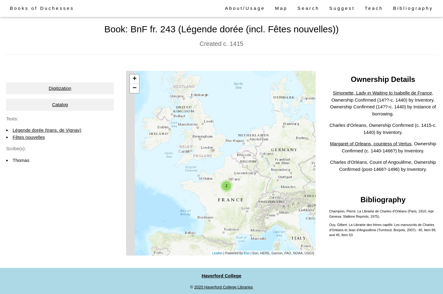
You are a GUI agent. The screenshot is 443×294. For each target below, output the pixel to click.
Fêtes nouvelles (29, 137)
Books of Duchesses (42, 8)
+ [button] (135, 79)
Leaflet (217, 253)
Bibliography (413, 8)
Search (308, 8)
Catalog (60, 104)
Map (281, 8)
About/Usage (245, 8)
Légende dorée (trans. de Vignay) (47, 130)
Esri (247, 253)
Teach (374, 8)
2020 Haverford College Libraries (223, 287)
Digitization (60, 88)
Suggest (342, 8)
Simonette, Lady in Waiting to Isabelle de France (382, 92)
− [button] (135, 88)
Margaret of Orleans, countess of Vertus (370, 143)
